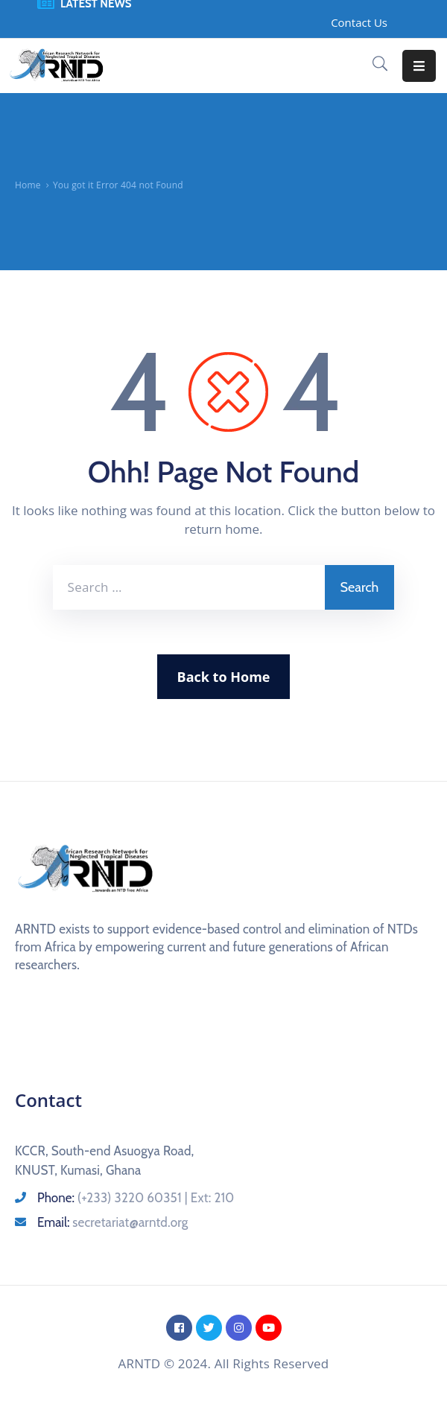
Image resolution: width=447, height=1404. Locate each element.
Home (28, 185)
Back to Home (223, 677)
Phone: (135, 1197)
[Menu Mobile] (419, 66)
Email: (112, 1222)
